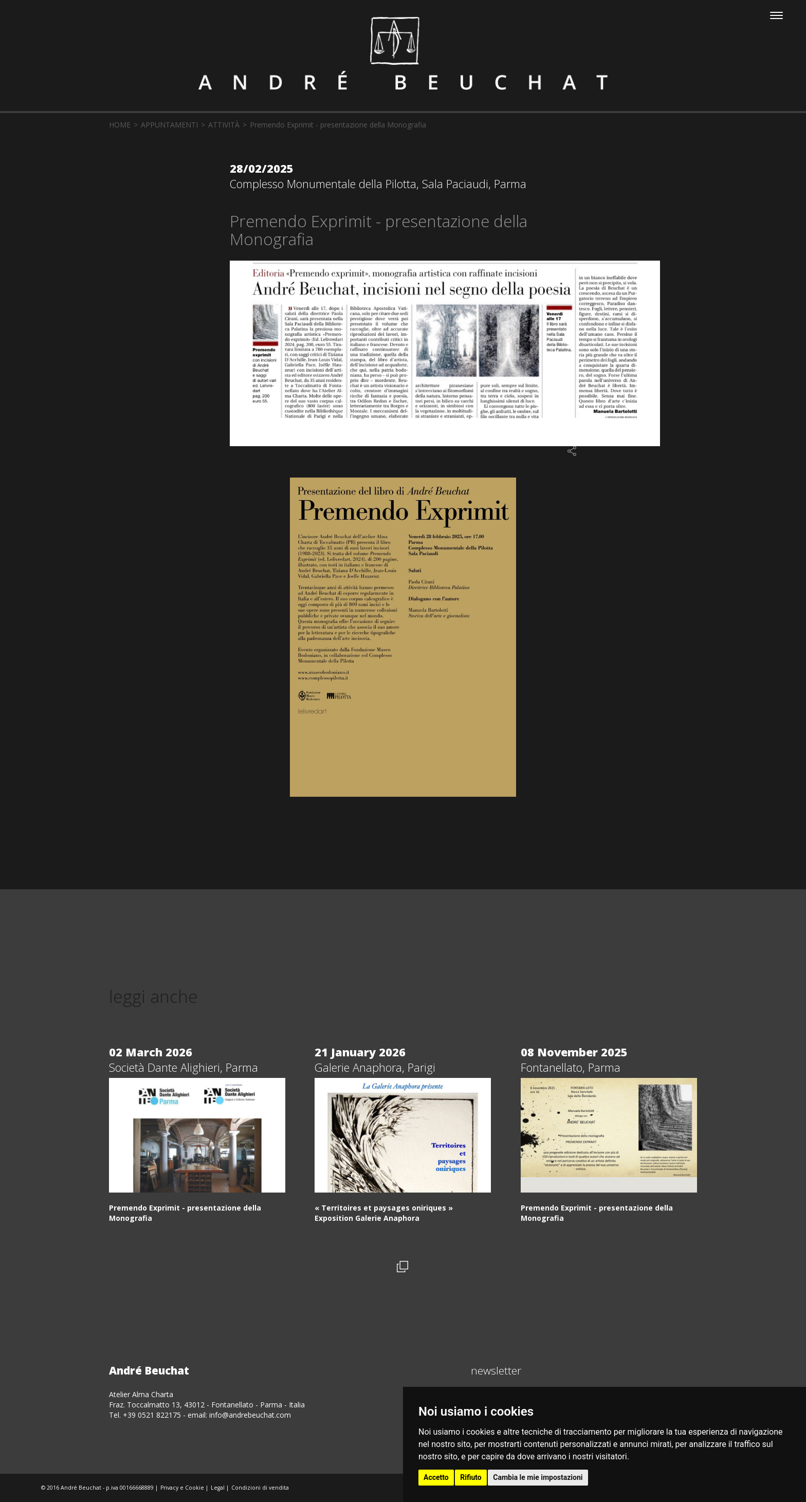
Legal (218, 1487)
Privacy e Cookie (182, 1487)
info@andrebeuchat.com (250, 1415)
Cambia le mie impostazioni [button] (537, 1477)
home (120, 125)
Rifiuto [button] (471, 1477)
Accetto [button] (436, 1477)
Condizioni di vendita (260, 1487)
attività (224, 125)
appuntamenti (169, 125)
